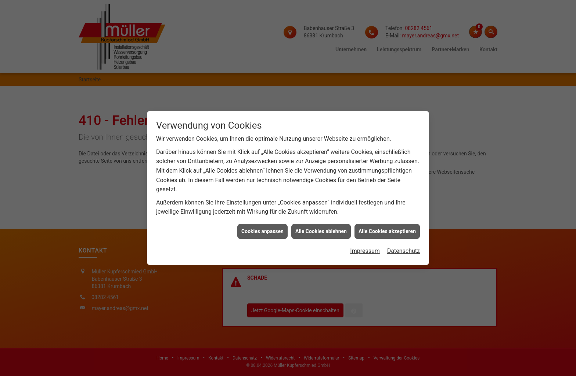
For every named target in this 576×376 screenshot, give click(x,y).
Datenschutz (403, 247)
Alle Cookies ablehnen (321, 228)
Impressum (365, 247)
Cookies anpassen (262, 228)
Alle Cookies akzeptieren (387, 228)
